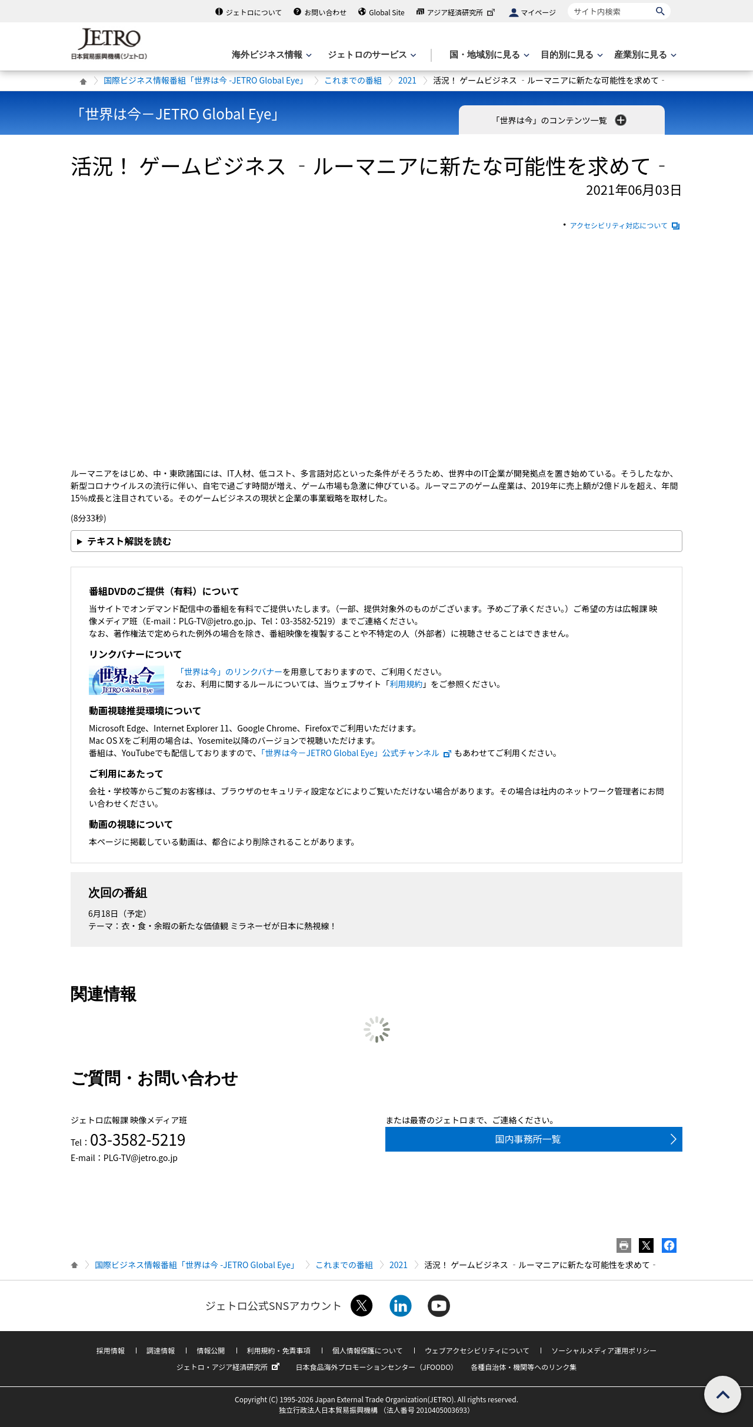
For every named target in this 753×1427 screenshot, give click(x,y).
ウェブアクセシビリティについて (477, 1350)
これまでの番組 (353, 80)
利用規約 (405, 684)
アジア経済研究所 (462, 12)
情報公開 (210, 1350)
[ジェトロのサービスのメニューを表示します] (371, 55)
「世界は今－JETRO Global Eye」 (178, 113)
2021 (407, 80)
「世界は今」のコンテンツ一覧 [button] (559, 120)
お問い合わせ (325, 12)
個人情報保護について (367, 1350)
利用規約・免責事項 (279, 1350)
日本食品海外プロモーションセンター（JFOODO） (376, 1367)
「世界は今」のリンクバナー (229, 671)
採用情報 (110, 1350)
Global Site (386, 12)
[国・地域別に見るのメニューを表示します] (488, 55)
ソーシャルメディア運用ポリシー (604, 1350)
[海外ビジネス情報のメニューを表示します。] (270, 55)
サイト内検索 (567, 2)
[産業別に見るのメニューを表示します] (644, 55)
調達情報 (160, 1350)
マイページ (538, 12)
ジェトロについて (254, 12)
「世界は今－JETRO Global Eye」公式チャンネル (357, 753)
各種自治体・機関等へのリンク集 (524, 1367)
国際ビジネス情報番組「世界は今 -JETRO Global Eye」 (206, 80)
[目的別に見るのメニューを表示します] (571, 55)
